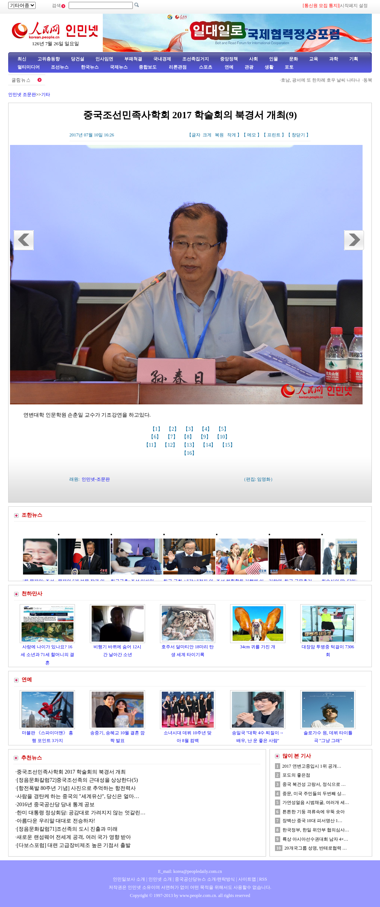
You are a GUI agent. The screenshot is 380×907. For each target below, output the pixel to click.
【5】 (223, 429)
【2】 (173, 429)
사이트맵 (247, 879)
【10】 (223, 437)
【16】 (190, 453)
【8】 (188, 437)
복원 (219, 135)
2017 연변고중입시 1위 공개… (311, 766)
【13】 (190, 445)
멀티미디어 (28, 67)
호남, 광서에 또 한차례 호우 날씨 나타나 (326, 80)
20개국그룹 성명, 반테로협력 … (316, 848)
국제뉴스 (119, 67)
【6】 (155, 437)
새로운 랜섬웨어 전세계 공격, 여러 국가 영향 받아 (74, 837)
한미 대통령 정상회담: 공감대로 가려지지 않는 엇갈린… (81, 812)
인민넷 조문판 (22, 94)
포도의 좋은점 (296, 775)
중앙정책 (229, 59)
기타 (45, 94)
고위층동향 (48, 59)
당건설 (77, 59)
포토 (289, 67)
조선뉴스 (60, 67)
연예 (228, 67)
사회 (253, 59)
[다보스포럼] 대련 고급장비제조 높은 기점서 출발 (74, 845)
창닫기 (298, 135)
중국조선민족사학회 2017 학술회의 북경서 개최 (71, 772)
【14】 (208, 445)
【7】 (172, 437)
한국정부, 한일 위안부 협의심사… (315, 829)
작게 (231, 135)
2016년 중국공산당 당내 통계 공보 (56, 804)
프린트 (274, 135)
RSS (263, 879)
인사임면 (104, 59)
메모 (251, 135)
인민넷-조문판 (96, 479)
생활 (269, 67)
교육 (313, 59)
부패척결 (133, 59)
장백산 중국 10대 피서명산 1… (312, 820)
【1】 (157, 429)
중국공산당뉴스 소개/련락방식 (205, 879)
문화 (293, 59)
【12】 (170, 445)
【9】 (205, 437)
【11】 (152, 445)
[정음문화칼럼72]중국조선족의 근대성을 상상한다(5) (77, 780)
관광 (249, 67)
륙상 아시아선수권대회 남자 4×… (315, 839)
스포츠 (205, 67)
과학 (333, 59)
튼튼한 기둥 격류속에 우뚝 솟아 (313, 811)
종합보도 (148, 67)
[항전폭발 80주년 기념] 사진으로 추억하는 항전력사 (76, 788)
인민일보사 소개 (129, 879)
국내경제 (162, 59)
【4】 (206, 429)
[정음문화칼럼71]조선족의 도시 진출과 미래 (67, 829)
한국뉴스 (90, 67)
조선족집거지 (195, 59)
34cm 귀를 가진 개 (258, 646)
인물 (273, 59)
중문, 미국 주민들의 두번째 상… (314, 793)
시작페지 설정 (354, 5)
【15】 (228, 445)
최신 (21, 59)
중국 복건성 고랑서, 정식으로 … (314, 784)
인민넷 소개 (159, 879)
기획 (353, 59)
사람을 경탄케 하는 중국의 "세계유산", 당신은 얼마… (78, 796)
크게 (207, 135)
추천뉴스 (31, 758)
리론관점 (178, 67)
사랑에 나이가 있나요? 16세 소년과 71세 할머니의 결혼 (47, 654)
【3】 (190, 429)
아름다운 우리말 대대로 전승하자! (56, 821)
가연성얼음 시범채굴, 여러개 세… (315, 802)
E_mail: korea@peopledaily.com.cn (190, 871)
